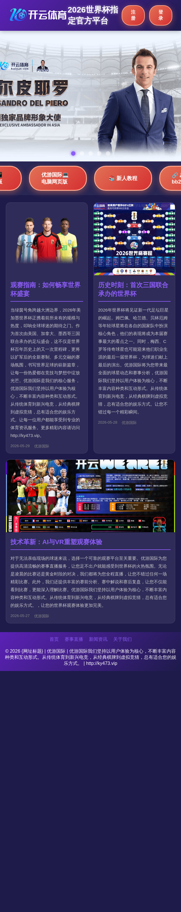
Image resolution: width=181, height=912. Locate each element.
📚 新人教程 (123, 178)
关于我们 (122, 639)
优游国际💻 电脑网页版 (55, 178)
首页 (54, 639)
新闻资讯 (98, 639)
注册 (133, 15)
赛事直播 (74, 639)
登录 (160, 15)
